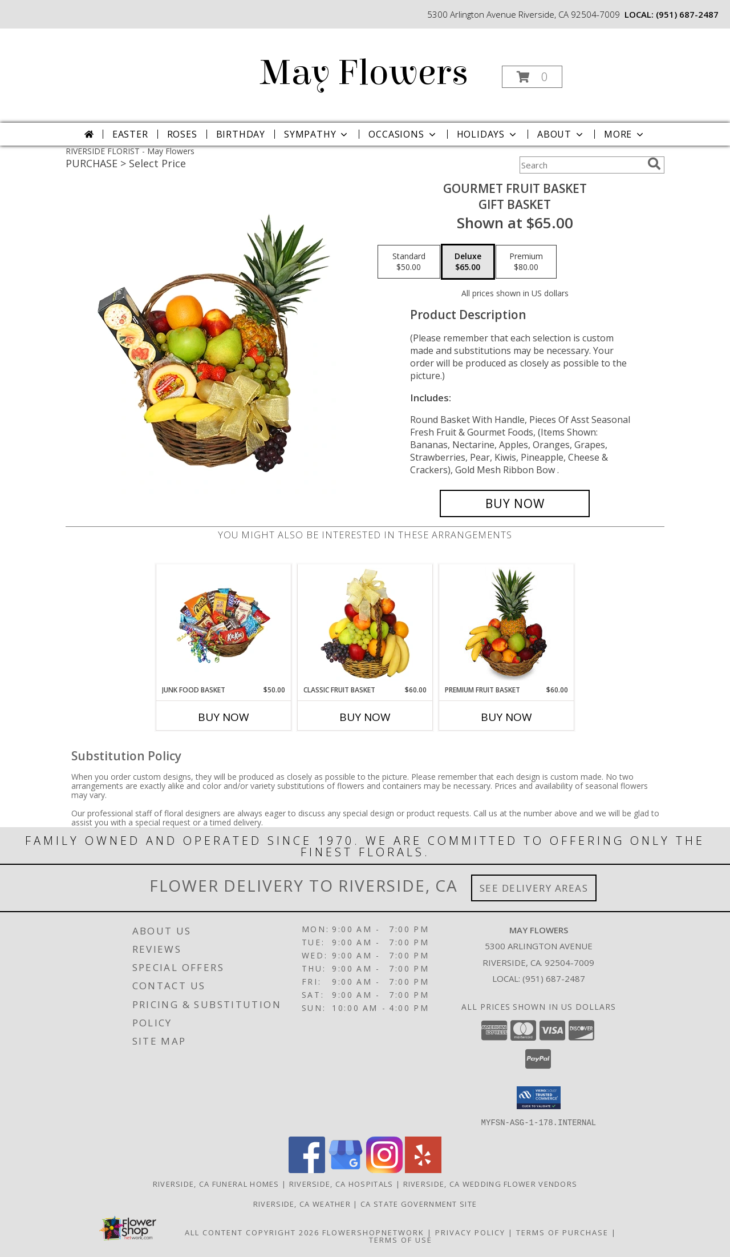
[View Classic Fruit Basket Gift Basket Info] (365, 624)
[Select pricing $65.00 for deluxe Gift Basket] (468, 262)
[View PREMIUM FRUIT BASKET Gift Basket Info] (506, 624)
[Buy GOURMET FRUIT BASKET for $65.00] (515, 503)
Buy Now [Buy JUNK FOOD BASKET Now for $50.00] (223, 717)
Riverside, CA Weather (302, 1203)
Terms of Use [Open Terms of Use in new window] (400, 1239)
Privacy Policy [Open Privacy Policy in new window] (470, 1232)
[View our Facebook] (307, 1169)
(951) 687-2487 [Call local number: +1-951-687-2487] (687, 14)
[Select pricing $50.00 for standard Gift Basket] (409, 262)
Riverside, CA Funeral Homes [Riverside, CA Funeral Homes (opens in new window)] (216, 1183)
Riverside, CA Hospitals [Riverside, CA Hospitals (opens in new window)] (341, 1183)
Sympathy (317, 134)
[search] (654, 164)
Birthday (240, 134)
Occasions (402, 134)
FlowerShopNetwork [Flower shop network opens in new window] (373, 1232)
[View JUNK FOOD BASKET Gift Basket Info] (223, 624)
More (625, 134)
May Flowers (364, 72)
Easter (130, 134)
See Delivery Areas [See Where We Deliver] (534, 888)
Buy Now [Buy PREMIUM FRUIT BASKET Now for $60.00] (506, 717)
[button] (532, 77)
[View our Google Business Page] (345, 1169)
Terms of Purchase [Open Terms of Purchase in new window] (562, 1232)
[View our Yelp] (423, 1169)
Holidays (487, 134)
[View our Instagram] (384, 1169)
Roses (182, 134)
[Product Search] (581, 165)
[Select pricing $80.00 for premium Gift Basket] (526, 262)
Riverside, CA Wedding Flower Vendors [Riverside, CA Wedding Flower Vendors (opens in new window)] (490, 1183)
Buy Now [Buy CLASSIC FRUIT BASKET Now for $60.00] (365, 717)
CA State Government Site (418, 1203)
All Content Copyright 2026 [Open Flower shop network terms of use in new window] (252, 1232)
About (561, 134)
